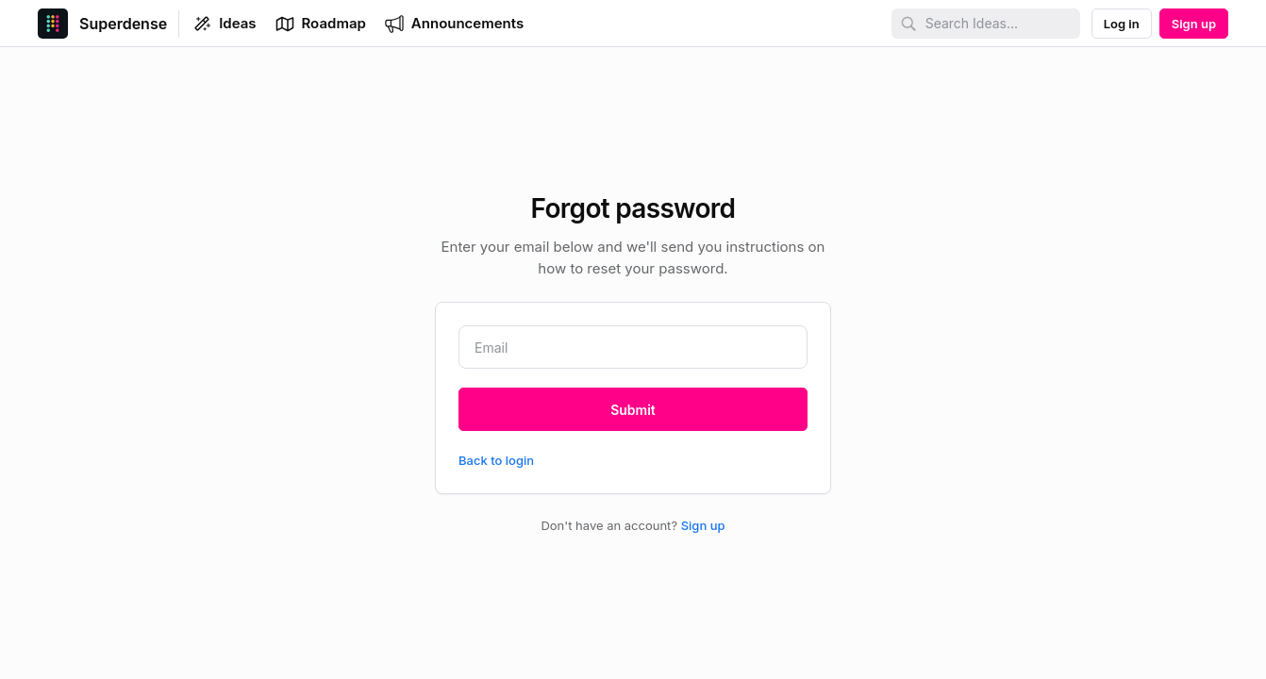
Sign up (703, 525)
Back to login (496, 460)
